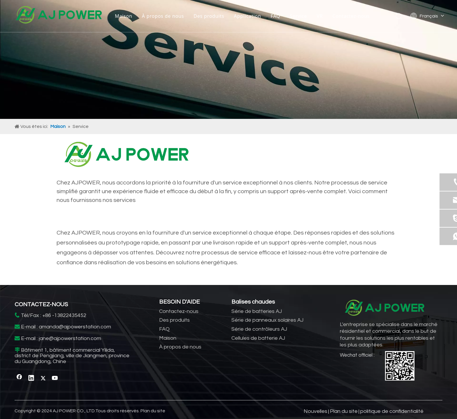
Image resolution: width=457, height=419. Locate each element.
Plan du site (152, 411)
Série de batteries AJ (256, 311)
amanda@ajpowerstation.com (75, 327)
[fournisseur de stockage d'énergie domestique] (126, 156)
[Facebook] (19, 378)
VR (320, 16)
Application (247, 16)
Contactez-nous (351, 16)
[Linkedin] (31, 378)
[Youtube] (55, 378)
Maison (123, 16)
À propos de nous (163, 16)
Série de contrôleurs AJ (259, 329)
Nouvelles (315, 411)
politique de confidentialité (391, 411)
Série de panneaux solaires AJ (267, 320)
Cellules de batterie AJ (258, 338)
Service (298, 16)
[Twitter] (43, 378)
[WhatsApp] (399, 366)
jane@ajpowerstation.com (70, 338)
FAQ (275, 16)
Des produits (209, 16)
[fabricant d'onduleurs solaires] (228, 59)
